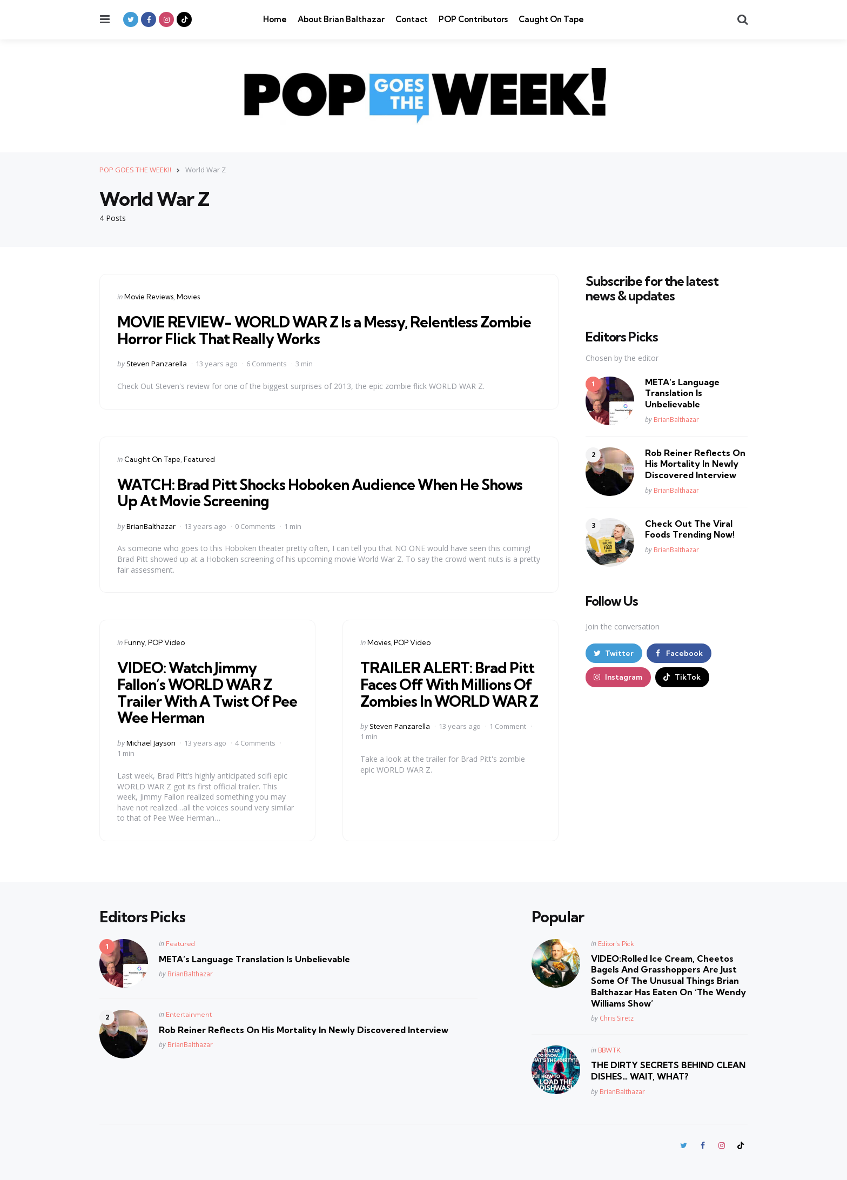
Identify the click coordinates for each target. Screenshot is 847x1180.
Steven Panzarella (156, 363)
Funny (134, 642)
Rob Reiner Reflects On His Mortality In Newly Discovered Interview (695, 464)
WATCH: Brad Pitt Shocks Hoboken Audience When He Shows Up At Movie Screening (324, 492)
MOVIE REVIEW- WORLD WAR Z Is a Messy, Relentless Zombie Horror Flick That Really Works (328, 330)
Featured (199, 459)
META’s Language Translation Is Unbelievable (682, 393)
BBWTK (609, 1050)
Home (275, 19)
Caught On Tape (551, 19)
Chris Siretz (617, 1018)
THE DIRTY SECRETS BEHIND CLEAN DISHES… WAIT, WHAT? (668, 1071)
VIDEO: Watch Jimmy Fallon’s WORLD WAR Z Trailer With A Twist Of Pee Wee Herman (196, 692)
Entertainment (189, 1014)
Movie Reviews (148, 296)
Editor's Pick (616, 943)
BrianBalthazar (151, 526)
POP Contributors (473, 19)
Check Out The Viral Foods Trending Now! (690, 529)
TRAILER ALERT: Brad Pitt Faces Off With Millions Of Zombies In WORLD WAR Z (448, 692)
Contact (411, 19)
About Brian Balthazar (341, 19)
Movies (188, 296)
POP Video (166, 642)
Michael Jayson (151, 742)
